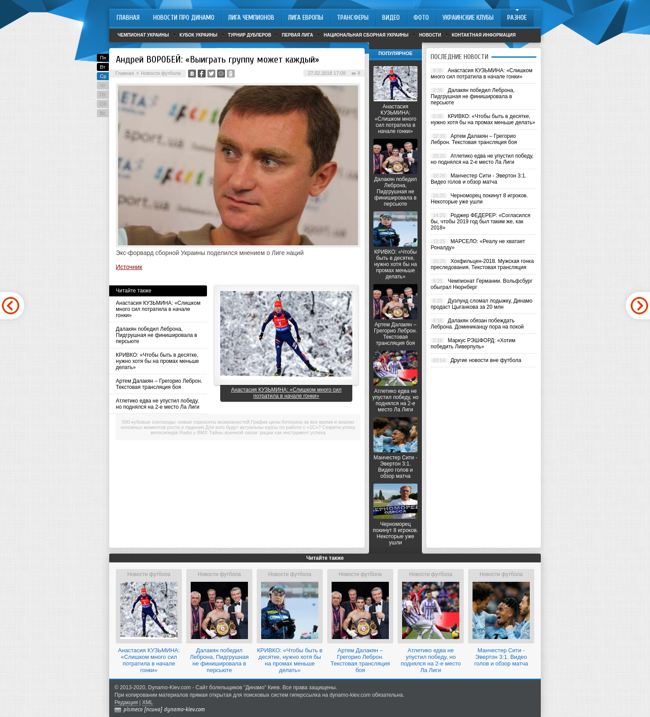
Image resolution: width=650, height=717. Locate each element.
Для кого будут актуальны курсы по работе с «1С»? (263, 427)
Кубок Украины (199, 35)
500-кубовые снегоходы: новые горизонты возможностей (186, 422)
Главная (124, 73)
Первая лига (297, 35)
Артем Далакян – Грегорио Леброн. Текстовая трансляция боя (159, 384)
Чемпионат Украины (143, 35)
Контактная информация (484, 35)
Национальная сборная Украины (366, 35)
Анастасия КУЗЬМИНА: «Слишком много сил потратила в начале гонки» (158, 309)
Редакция (126, 702)
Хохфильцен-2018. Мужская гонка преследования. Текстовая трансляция (482, 264)
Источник (129, 266)
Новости (430, 35)
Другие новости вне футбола (486, 360)
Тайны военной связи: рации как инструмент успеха (267, 432)
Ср (103, 76)
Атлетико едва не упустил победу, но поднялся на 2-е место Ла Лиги (157, 404)
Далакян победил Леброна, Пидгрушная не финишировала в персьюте (156, 335)
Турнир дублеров (250, 35)
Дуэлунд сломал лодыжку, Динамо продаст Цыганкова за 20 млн (481, 304)
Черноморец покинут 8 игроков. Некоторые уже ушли (395, 533)
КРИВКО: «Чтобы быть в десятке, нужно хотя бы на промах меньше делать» (157, 361)
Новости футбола (161, 73)
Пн (103, 57)
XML (147, 702)
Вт (102, 67)
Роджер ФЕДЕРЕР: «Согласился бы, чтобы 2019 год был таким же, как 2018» (480, 221)
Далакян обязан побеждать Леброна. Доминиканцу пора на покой (477, 324)
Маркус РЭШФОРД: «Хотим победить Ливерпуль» (473, 343)
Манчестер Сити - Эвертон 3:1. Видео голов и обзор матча (395, 467)
